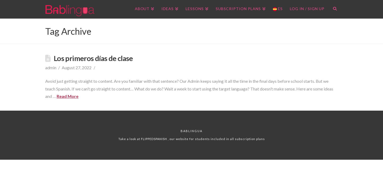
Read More (67, 96)
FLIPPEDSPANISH (154, 139)
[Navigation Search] (333, 9)
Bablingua (191, 131)
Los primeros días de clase (93, 58)
